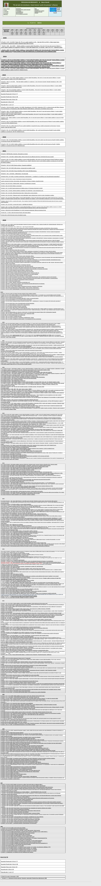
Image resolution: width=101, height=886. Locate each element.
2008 (21, 29)
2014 (48, 29)
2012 (39, 29)
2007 (17, 29)
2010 (30, 29)
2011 (35, 29)
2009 (26, 29)
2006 (12, 29)
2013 (44, 29)
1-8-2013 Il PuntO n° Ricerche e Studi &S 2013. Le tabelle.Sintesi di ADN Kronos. (24, 513)
